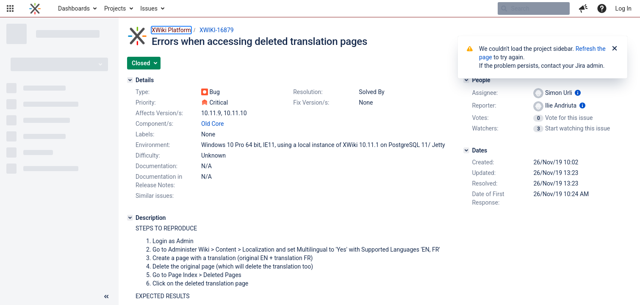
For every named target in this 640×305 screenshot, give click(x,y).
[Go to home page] (35, 8)
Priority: (146, 102)
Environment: (153, 144)
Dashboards (74, 8)
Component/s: (154, 123)
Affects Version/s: (159, 113)
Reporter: (484, 105)
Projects (115, 8)
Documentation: (156, 166)
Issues (149, 8)
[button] (10, 8)
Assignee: (485, 92)
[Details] (130, 80)
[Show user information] (577, 92)
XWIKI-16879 (216, 30)
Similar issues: (155, 195)
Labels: (145, 134)
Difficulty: (148, 155)
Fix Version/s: (311, 102)
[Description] (130, 218)
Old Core (212, 123)
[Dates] (466, 150)
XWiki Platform (171, 30)
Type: (143, 92)
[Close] (614, 48)
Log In (623, 8)
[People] (466, 80)
